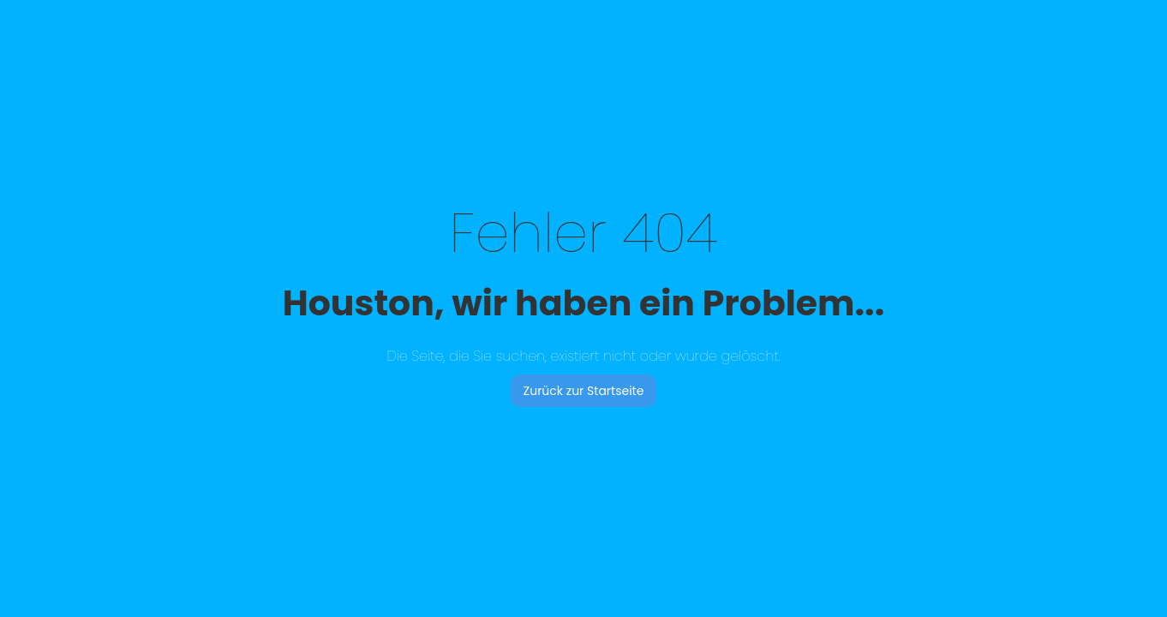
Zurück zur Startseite (584, 390)
